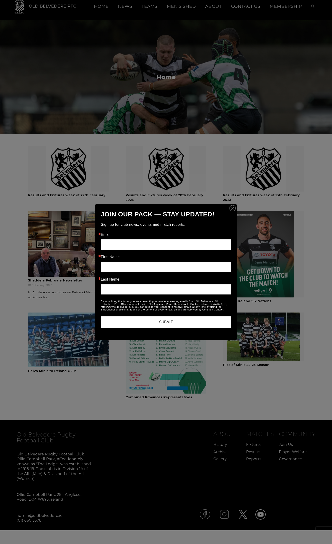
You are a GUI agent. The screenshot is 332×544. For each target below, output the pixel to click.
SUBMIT (166, 322)
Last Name (110, 279)
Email (106, 235)
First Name (110, 257)
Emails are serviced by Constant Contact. (199, 309)
